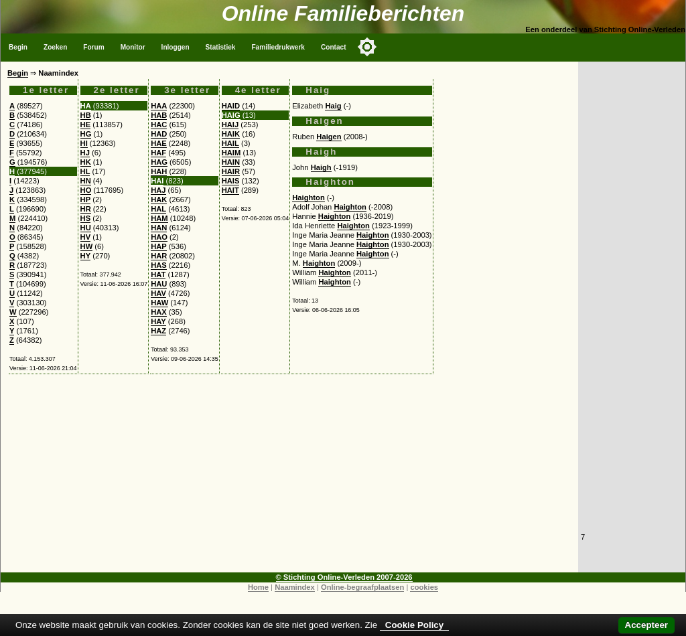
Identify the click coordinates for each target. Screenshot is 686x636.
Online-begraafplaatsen (362, 587)
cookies (424, 587)
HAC (159, 125)
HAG (159, 162)
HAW (159, 303)
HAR (159, 256)
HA (85, 106)
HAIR (231, 171)
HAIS (231, 181)
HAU (159, 284)
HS (85, 218)
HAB (159, 115)
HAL (158, 209)
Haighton (308, 197)
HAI (157, 181)
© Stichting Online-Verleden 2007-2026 (344, 577)
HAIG (231, 115)
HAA (159, 106)
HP (85, 199)
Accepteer (646, 625)
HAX (159, 312)
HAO (159, 237)
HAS (159, 265)
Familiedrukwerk (278, 47)
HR (85, 209)
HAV (158, 293)
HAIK (231, 134)
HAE (159, 143)
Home (258, 587)
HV (85, 237)
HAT (158, 274)
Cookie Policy (414, 625)
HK (85, 162)
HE (85, 125)
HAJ (158, 190)
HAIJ (230, 125)
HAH (159, 171)
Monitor (133, 47)
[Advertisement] (289, 478)
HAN (159, 228)
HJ (85, 153)
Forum (93, 47)
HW (86, 246)
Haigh (321, 167)
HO (86, 190)
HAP (159, 246)
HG (86, 134)
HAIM (231, 153)
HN (85, 181)
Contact (333, 47)
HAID (231, 106)
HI (84, 143)
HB (85, 115)
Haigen (328, 137)
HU (85, 228)
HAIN (231, 162)
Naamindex (295, 587)
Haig (333, 106)
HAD (159, 134)
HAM (159, 218)
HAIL (230, 143)
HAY (158, 321)
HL (85, 171)
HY (85, 256)
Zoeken (55, 47)
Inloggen (175, 47)
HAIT (230, 190)
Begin (18, 47)
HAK (159, 199)
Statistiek (221, 47)
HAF (158, 153)
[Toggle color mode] (367, 46)
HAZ (158, 331)
